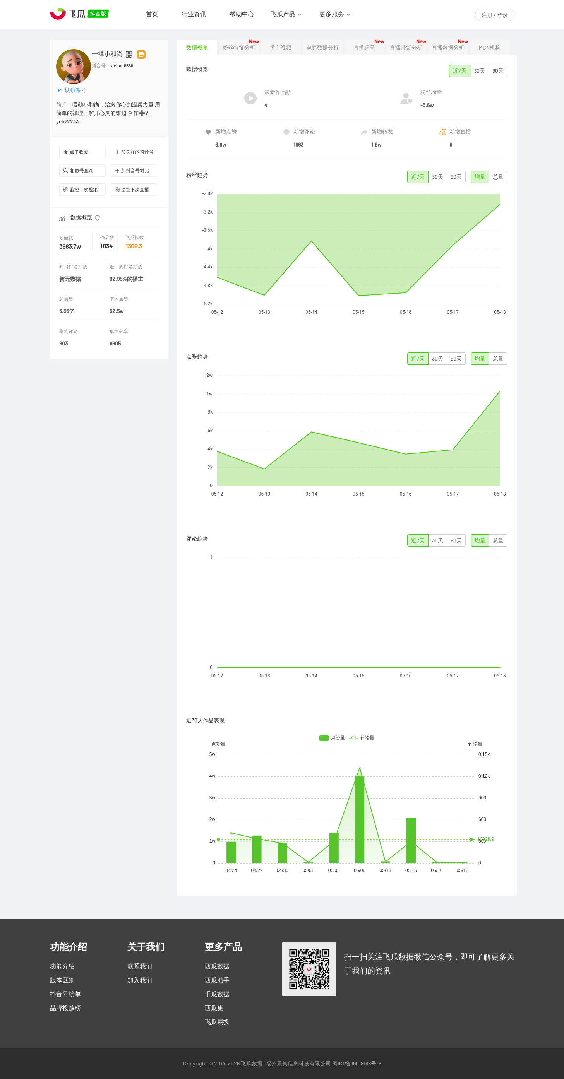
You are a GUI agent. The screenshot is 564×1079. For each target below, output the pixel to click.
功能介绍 (62, 966)
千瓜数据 (217, 993)
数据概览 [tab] (197, 47)
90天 (498, 71)
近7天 (459, 71)
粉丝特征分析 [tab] (239, 47)
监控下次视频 (80, 189)
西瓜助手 (217, 979)
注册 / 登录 (495, 15)
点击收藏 (75, 151)
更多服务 (331, 13)
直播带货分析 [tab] (406, 47)
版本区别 (62, 979)
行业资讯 (194, 13)
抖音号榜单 (65, 993)
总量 (498, 177)
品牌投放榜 (65, 1007)
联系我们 (139, 966)
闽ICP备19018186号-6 (356, 1063)
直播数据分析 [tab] (448, 47)
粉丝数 (67, 237)
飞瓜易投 (217, 1021)
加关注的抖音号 (134, 151)
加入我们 (139, 979)
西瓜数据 (217, 966)
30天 (479, 71)
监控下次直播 (132, 189)
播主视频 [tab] (280, 47)
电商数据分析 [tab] (322, 47)
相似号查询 (78, 170)
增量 (480, 177)
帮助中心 (242, 13)
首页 (152, 13)
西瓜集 (214, 1007)
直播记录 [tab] (364, 47)
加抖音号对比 (132, 170)
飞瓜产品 (283, 13)
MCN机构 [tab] (490, 47)
